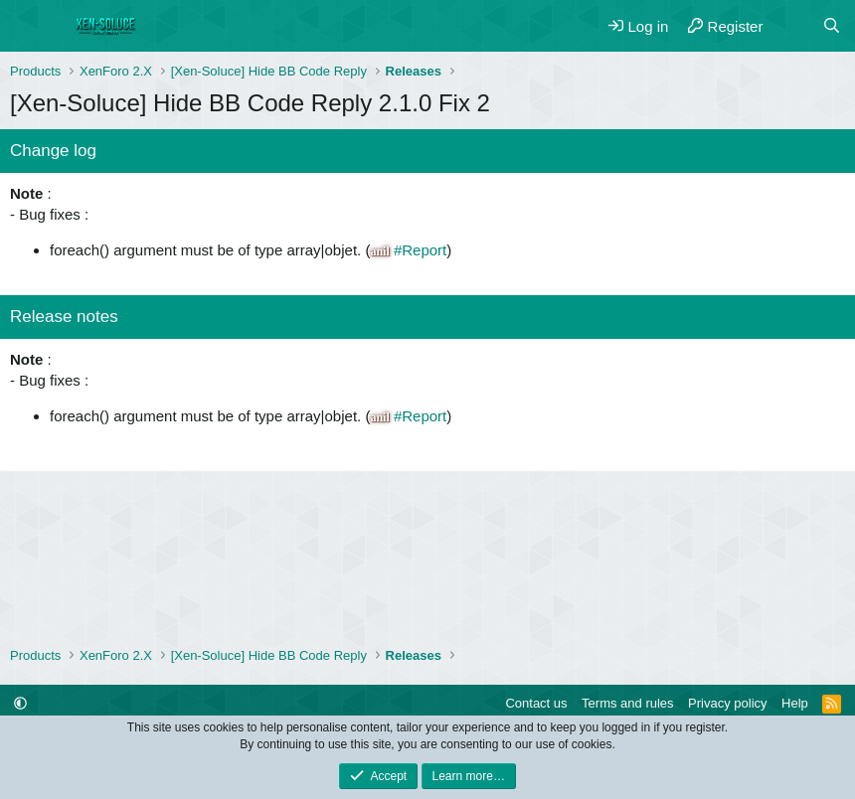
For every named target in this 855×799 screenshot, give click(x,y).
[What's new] (791, 26)
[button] (20, 703)
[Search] (831, 26)
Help (794, 703)
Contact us (536, 703)
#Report (420, 249)
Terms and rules (627, 703)
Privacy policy (727, 703)
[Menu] (27, 26)
